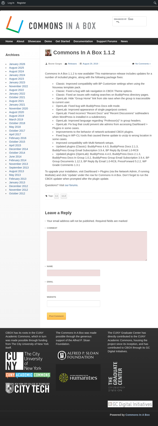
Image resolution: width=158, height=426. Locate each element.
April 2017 (15, 134)
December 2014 (18, 149)
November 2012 (18, 189)
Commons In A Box (137, 414)
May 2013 (15, 174)
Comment (52, 228)
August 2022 (16, 89)
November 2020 (18, 108)
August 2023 (16, 78)
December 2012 (18, 186)
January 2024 (17, 75)
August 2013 (16, 171)
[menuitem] (3, 3)
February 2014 (17, 160)
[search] (123, 19)
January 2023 (17, 82)
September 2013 (19, 167)
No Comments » (143, 64)
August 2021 (16, 100)
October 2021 (17, 97)
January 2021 (17, 104)
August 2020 (16, 112)
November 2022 (18, 86)
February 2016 (17, 138)
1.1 (56, 196)
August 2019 (16, 115)
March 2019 (16, 119)
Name (50, 267)
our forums (71, 185)
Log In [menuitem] (11, 2)
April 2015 (15, 145)
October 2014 (17, 152)
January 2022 (17, 93)
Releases (72, 64)
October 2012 (17, 193)
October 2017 (17, 130)
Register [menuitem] (21, 2)
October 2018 (17, 123)
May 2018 (15, 126)
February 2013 (17, 178)
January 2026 (17, 64)
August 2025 (16, 67)
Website (51, 297)
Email (50, 282)
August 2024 (16, 71)
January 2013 (17, 182)
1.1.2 (64, 196)
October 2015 (17, 141)
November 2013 (18, 163)
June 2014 (15, 156)
